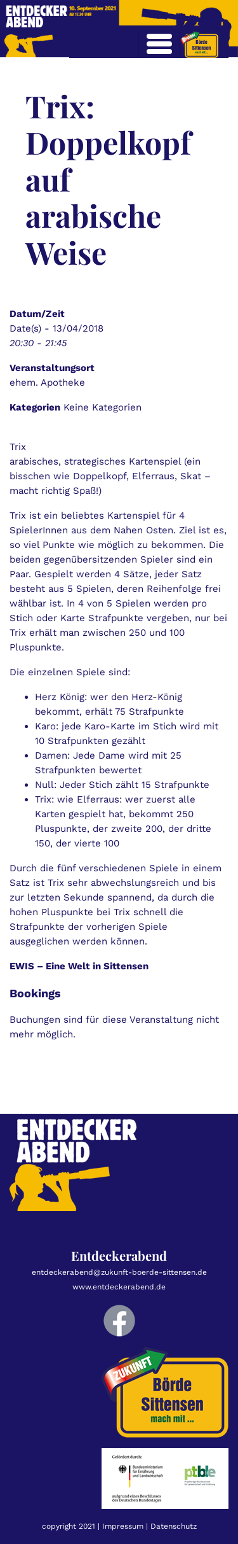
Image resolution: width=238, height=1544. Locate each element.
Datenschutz (173, 1526)
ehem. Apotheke (47, 382)
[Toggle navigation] (159, 44)
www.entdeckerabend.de (119, 1286)
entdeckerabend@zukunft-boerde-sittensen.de (119, 1272)
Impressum (122, 1526)
